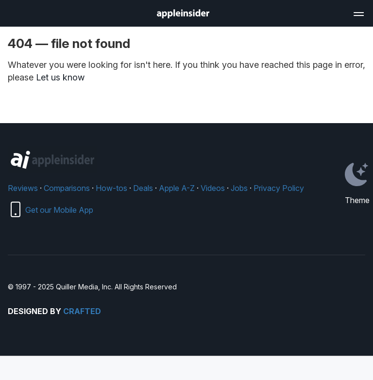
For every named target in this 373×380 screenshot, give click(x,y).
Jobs (239, 188)
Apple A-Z (177, 188)
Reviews (23, 188)
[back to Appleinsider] (183, 15)
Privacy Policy (279, 188)
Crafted (82, 311)
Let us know (60, 77)
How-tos (111, 188)
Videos (213, 188)
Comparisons (67, 188)
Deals (143, 188)
